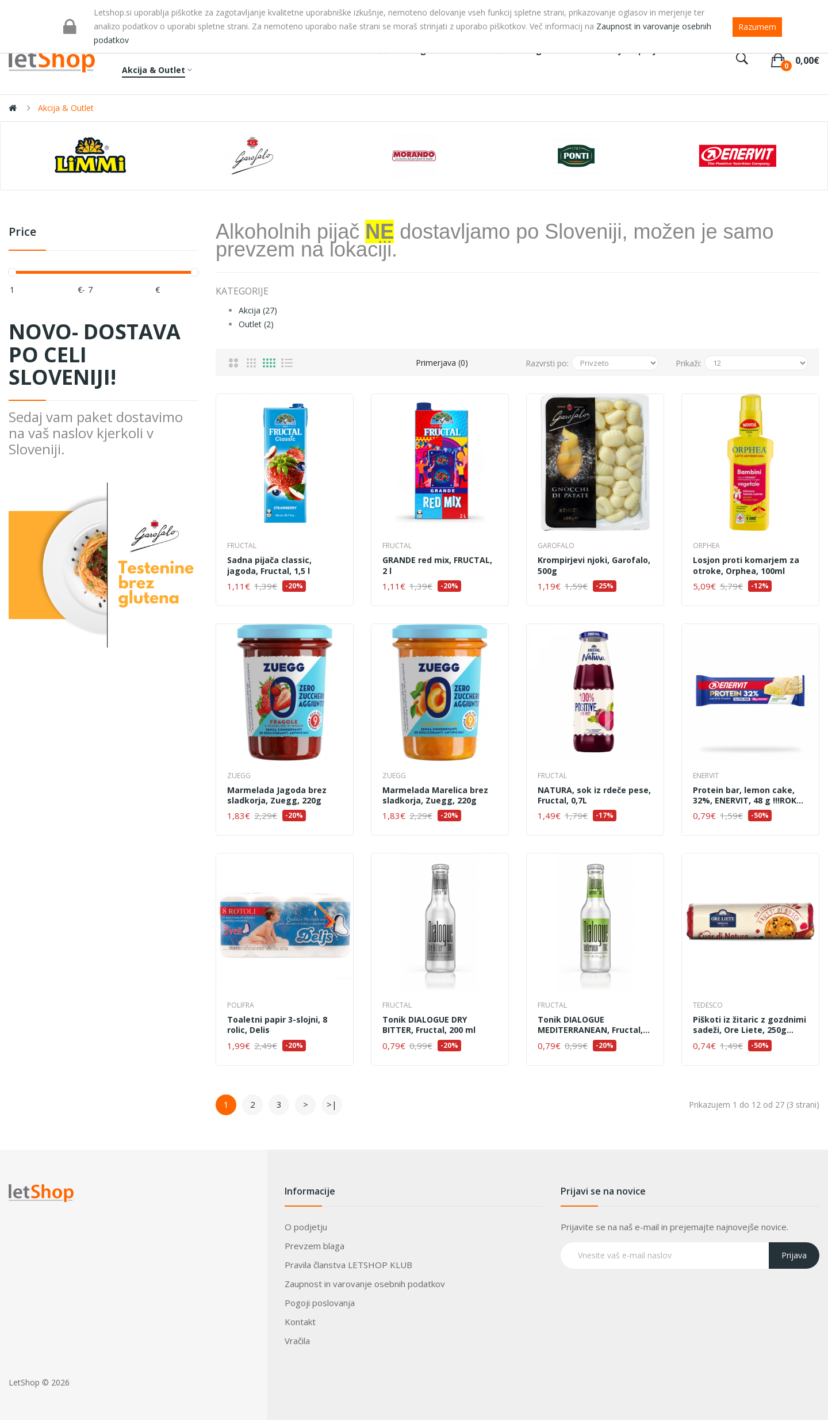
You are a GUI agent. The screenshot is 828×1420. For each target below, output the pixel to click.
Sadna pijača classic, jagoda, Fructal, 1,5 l (269, 565)
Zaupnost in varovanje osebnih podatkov (365, 1283)
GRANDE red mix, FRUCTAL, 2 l (437, 565)
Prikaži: (689, 363)
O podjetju (306, 1227)
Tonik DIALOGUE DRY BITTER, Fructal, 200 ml (429, 1025)
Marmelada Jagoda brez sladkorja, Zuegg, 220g (277, 795)
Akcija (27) (258, 310)
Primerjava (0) (442, 362)
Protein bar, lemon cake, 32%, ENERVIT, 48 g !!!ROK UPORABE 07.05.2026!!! (744, 795)
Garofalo (556, 545)
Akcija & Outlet (66, 107)
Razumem (757, 26)
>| (332, 1104)
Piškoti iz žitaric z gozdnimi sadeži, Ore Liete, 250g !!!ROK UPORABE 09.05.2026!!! (750, 1025)
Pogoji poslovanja (320, 1302)
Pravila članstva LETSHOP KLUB (348, 1264)
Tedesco (708, 1005)
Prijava (794, 1255)
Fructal (241, 545)
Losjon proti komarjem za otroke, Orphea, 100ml (746, 565)
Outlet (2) (256, 324)
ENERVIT (706, 775)
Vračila (297, 1340)
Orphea (706, 545)
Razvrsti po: (547, 363)
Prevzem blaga (314, 1245)
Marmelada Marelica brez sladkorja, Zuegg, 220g (435, 795)
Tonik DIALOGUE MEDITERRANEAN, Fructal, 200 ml (590, 1025)
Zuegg (239, 775)
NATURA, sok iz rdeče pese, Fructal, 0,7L (594, 795)
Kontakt (300, 1321)
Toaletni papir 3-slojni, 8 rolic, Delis (277, 1025)
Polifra (240, 1005)
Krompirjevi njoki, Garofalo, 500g (594, 565)
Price (22, 232)
